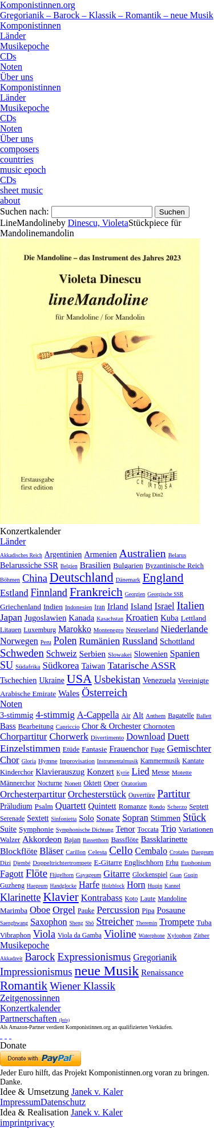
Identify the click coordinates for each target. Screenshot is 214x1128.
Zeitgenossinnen (30, 998)
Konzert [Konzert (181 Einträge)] (100, 771)
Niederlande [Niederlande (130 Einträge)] (184, 628)
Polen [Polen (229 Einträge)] (65, 640)
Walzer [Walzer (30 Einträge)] (10, 840)
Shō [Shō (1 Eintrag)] (90, 923)
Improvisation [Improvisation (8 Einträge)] (77, 760)
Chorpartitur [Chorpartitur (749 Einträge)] (23, 736)
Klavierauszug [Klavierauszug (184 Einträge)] (59, 771)
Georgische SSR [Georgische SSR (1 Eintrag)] (165, 594)
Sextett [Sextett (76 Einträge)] (38, 818)
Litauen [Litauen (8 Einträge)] (10, 630)
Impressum (20, 1102)
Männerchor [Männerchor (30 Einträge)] (17, 783)
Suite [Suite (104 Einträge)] (8, 828)
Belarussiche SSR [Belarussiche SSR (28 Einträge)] (29, 565)
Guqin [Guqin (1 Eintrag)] (190, 875)
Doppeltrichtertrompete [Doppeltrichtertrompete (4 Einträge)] (62, 862)
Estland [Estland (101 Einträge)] (14, 592)
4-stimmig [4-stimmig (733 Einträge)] (54, 714)
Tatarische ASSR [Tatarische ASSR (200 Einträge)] (141, 665)
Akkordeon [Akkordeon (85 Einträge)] (42, 839)
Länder (13, 36)
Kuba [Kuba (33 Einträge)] (169, 617)
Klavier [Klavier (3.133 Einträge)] (60, 896)
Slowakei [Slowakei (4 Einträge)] (120, 654)
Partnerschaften (35, 1018)
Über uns (16, 77)
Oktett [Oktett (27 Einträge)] (93, 783)
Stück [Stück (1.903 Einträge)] (194, 817)
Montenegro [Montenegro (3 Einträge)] (109, 629)
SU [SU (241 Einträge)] (6, 665)
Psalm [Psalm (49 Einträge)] (44, 806)
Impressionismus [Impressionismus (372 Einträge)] (36, 972)
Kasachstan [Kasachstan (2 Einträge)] (109, 618)
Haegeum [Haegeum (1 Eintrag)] (37, 886)
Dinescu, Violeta (98, 223)
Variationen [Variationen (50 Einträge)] (196, 829)
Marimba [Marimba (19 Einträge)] (13, 910)
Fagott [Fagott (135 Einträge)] (11, 874)
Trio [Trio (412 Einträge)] (168, 828)
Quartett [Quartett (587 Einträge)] (70, 805)
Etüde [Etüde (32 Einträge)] (71, 749)
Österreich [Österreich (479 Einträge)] (104, 692)
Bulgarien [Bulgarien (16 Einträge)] (128, 565)
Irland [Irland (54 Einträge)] (117, 606)
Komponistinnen (30, 25)
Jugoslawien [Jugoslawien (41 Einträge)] (46, 617)
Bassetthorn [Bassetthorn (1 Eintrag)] (95, 840)
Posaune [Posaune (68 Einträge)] (171, 910)
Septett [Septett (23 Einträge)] (199, 807)
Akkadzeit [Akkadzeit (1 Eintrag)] (11, 958)
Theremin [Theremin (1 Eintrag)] (146, 923)
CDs (8, 56)
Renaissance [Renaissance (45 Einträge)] (162, 972)
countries (17, 159)
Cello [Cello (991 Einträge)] (120, 850)
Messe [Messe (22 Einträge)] (160, 772)
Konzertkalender (30, 1008)
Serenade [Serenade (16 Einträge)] (12, 819)
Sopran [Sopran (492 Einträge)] (135, 818)
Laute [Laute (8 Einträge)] (148, 899)
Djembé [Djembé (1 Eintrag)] (21, 863)
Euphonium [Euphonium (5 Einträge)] (196, 862)
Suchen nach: (24, 211)
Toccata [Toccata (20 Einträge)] (148, 829)
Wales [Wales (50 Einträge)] (68, 693)
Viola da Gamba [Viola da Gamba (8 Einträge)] (80, 935)
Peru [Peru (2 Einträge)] (46, 642)
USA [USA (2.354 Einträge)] (79, 679)
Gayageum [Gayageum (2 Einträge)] (88, 875)
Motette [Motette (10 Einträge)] (182, 772)
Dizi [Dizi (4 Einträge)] (5, 862)
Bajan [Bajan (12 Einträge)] (72, 840)
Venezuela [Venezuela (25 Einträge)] (159, 680)
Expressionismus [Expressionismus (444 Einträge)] (94, 957)
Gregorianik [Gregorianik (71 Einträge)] (154, 957)
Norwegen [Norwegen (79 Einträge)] (19, 641)
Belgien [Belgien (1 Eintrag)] (69, 566)
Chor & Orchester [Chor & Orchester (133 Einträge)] (111, 725)
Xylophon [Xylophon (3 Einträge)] (179, 935)
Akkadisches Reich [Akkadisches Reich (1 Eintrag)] (21, 555)
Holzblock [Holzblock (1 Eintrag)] (113, 886)
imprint (13, 1122)
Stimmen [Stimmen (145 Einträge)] (166, 818)
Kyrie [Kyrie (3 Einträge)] (123, 772)
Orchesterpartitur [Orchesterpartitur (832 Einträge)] (33, 794)
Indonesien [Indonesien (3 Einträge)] (78, 606)
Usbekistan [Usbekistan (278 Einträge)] (117, 679)
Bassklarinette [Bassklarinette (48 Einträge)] (164, 839)
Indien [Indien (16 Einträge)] (53, 606)
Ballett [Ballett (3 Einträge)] (204, 716)
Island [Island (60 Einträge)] (141, 606)
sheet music (21, 190)
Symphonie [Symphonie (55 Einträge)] (36, 829)
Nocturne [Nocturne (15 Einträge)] (49, 783)
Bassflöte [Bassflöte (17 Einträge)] (124, 839)
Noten (11, 67)
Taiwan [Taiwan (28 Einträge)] (94, 665)
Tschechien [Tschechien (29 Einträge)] (18, 680)
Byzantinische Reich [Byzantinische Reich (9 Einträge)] (175, 566)
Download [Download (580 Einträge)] (145, 736)
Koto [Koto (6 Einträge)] (131, 898)
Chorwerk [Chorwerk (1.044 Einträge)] (68, 736)
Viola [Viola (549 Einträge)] (44, 934)
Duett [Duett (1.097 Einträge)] (178, 736)
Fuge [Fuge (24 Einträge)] (158, 749)
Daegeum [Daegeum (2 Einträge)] (202, 852)
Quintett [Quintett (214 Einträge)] (102, 806)
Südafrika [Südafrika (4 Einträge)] (28, 666)
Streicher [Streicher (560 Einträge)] (115, 921)
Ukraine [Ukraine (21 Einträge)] (51, 680)
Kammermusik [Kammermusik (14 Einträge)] (160, 761)
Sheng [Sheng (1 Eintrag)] (76, 923)
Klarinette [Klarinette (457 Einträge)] (20, 897)
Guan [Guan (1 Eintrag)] (176, 875)
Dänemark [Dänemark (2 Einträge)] (128, 580)
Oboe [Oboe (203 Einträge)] (40, 909)
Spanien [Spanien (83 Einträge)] (185, 653)
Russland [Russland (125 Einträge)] (140, 641)
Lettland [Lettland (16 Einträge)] (193, 618)
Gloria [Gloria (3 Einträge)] (29, 761)
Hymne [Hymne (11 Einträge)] (47, 760)
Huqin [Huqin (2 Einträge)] (155, 886)
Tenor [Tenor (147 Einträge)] (125, 828)
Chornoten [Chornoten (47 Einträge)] (159, 726)
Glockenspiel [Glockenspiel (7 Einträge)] (150, 875)
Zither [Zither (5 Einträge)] (201, 935)
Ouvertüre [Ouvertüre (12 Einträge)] (141, 795)
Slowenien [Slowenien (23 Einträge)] (151, 654)
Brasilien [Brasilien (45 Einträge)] (95, 565)
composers (19, 149)
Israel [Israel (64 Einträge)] (165, 606)
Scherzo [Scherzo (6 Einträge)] (177, 806)
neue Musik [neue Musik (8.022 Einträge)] (107, 970)
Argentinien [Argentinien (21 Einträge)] (63, 554)
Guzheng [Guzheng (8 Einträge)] (12, 885)
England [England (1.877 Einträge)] (163, 578)
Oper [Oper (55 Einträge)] (111, 783)
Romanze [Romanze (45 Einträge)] (133, 806)
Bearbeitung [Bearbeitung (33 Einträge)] (36, 726)
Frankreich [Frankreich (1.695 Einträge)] (96, 592)
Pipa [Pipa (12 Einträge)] (148, 911)
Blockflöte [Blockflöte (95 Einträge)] (18, 851)
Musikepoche (24, 46)
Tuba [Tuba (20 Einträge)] (204, 922)
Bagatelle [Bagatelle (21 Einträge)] (181, 716)
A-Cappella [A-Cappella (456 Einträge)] (98, 715)
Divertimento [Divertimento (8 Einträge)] (107, 737)
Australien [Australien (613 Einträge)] (142, 553)
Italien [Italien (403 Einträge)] (190, 605)
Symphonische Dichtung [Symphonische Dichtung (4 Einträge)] (85, 830)
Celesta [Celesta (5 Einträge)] (97, 851)
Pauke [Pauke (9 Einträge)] (86, 911)
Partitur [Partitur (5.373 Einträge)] (174, 794)
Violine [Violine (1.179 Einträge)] (120, 934)
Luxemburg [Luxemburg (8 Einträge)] (39, 630)
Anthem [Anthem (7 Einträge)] (155, 715)
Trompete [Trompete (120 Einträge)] (176, 922)
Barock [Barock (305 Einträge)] (40, 957)
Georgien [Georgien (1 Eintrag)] (135, 594)
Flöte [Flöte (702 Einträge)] (36, 873)
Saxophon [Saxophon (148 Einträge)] (48, 922)
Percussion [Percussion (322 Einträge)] (117, 909)
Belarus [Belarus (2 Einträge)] (177, 555)
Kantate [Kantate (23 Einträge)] (193, 761)
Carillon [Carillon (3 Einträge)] (76, 852)
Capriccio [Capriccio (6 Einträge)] (68, 726)
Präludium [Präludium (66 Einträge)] (16, 806)
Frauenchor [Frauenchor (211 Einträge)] (128, 748)
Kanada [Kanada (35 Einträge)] (81, 617)
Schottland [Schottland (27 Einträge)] (177, 641)
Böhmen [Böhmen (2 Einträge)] (10, 580)
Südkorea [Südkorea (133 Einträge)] (61, 665)
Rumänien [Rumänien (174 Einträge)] (99, 640)
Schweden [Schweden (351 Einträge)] (22, 653)
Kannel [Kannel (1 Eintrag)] (172, 886)
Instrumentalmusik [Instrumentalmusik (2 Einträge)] (117, 761)
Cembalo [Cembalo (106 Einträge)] (151, 851)
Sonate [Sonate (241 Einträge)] (108, 818)
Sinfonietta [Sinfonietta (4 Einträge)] (63, 819)
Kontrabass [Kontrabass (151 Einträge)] (102, 898)
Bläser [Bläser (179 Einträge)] (51, 850)
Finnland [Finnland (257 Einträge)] (49, 592)
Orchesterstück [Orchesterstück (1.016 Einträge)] (97, 794)
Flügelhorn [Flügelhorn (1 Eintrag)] (62, 875)
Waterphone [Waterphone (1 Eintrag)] (152, 935)
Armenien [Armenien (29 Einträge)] (100, 554)
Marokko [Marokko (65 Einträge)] (74, 629)
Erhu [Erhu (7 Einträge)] (172, 863)
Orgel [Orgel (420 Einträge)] (64, 909)
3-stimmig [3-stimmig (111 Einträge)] (16, 715)
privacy (40, 1122)
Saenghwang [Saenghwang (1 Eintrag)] (14, 923)
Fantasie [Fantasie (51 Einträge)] (94, 749)
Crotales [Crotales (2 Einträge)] (179, 852)
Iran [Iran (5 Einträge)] (99, 606)
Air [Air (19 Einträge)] (126, 716)
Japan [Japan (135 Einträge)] (11, 617)
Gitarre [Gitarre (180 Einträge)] (116, 873)
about (10, 200)
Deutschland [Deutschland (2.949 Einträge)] (82, 577)
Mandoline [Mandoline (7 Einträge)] (172, 899)
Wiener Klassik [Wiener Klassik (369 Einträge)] (82, 986)
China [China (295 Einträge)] (34, 578)
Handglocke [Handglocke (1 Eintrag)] (63, 886)
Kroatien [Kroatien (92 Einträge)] (142, 617)
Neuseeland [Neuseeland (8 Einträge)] (142, 630)
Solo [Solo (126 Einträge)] (86, 818)
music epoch (23, 169)
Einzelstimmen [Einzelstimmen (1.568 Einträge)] (30, 748)
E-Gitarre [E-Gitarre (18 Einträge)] (108, 862)
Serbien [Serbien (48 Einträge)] (92, 653)
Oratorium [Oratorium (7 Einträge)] (134, 783)
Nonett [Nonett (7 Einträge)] (72, 783)
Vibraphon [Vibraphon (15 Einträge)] (15, 935)
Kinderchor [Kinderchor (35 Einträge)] (16, 772)
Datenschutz (63, 1102)
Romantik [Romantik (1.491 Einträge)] (23, 985)
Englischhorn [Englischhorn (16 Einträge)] (144, 863)
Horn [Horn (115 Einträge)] (136, 884)
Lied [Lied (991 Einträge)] (141, 771)
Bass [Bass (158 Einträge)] (8, 725)
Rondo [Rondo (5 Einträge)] (157, 807)
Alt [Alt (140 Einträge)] (138, 715)
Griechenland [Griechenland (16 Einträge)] (20, 606)
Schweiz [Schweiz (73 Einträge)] (61, 653)
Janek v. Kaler (97, 1092)
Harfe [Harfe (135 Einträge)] (89, 884)
